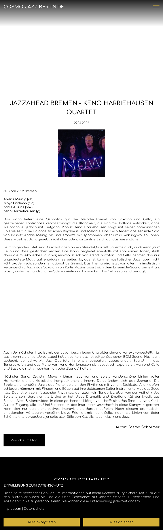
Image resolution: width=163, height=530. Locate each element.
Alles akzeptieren (42, 522)
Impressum (12, 508)
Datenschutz (34, 508)
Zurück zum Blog (24, 440)
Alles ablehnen (121, 522)
